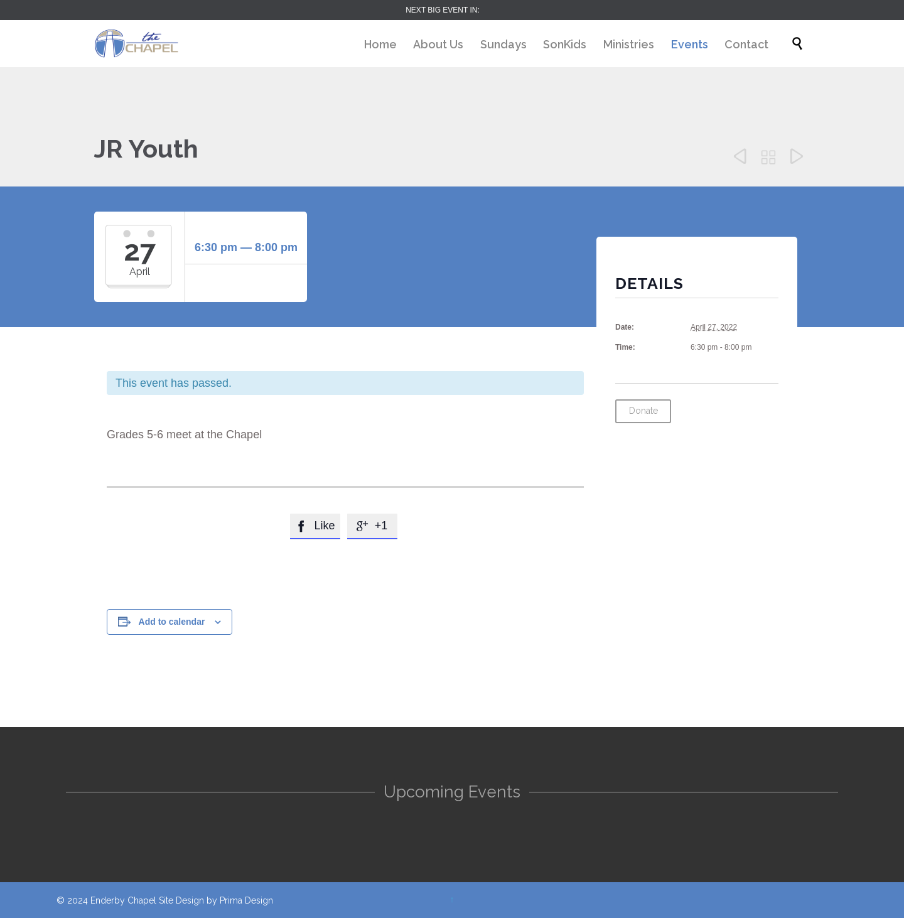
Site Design (181, 900)
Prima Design (246, 900)
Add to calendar (172, 622)
